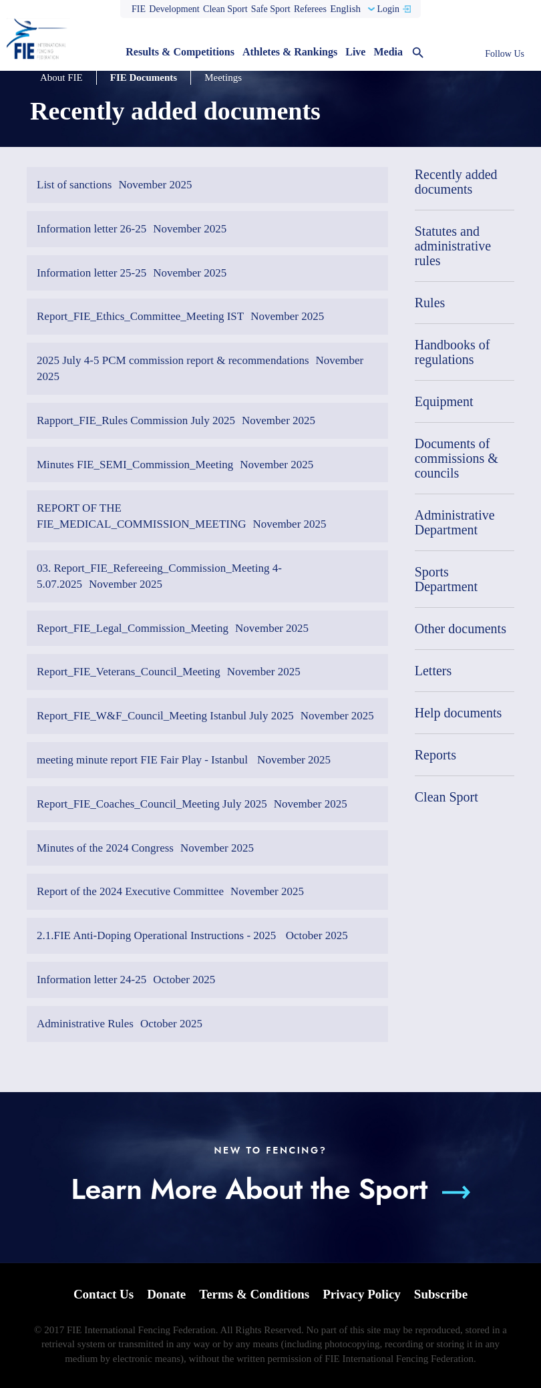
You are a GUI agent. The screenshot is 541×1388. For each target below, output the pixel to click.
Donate (166, 1294)
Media (388, 51)
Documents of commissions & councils (456, 458)
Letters (433, 670)
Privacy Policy (362, 1294)
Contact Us (103, 1294)
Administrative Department (455, 522)
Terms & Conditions (254, 1294)
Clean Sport (225, 9)
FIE (139, 9)
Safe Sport (271, 9)
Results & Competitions (180, 51)
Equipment (444, 401)
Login (388, 9)
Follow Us (504, 54)
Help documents (458, 712)
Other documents (460, 628)
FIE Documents (143, 77)
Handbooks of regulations (452, 352)
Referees (310, 9)
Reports (435, 754)
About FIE (61, 77)
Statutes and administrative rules (453, 246)
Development (174, 9)
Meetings (223, 77)
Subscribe (441, 1294)
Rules (430, 302)
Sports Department (446, 579)
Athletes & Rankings (289, 51)
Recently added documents (456, 181)
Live (355, 51)
